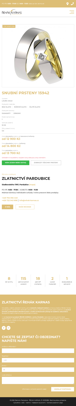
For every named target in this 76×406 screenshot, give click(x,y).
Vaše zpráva (7, 375)
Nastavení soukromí (38, 402)
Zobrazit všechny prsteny (46, 163)
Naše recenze (25, 207)
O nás (7, 207)
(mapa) (32, 185)
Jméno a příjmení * (9, 346)
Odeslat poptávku (62, 389)
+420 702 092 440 (10, 198)
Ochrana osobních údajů (55, 402)
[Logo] (12, 12)
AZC (23, 402)
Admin (28, 402)
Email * (4, 365)
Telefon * (5, 356)
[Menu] (72, 12)
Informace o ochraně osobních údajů (34, 389)
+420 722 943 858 (9, 200)
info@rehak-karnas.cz (29, 200)
